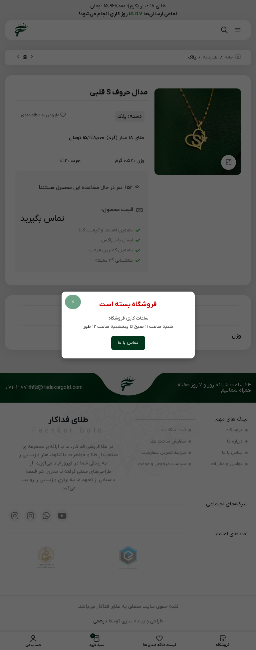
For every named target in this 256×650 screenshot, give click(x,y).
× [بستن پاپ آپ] (73, 302)
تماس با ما (128, 342)
